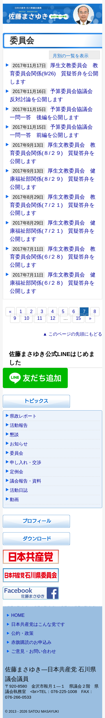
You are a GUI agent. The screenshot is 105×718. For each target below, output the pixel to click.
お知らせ (19, 443)
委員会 (16, 453)
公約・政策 (22, 633)
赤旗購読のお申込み (31, 642)
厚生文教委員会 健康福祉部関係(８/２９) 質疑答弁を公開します (52, 179)
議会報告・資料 (25, 481)
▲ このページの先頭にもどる (72, 334)
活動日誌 (19, 490)
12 (52, 318)
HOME (18, 615)
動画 (14, 499)
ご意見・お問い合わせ (33, 651)
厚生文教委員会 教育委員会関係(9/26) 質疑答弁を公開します (54, 73)
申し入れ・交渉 (25, 462)
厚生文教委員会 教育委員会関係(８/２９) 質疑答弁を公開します (52, 153)
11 (39, 318)
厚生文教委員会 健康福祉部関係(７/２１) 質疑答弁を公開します (52, 231)
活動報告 (19, 425)
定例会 (16, 471)
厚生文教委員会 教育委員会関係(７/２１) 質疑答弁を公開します (52, 205)
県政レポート (23, 416)
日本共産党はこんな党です (38, 624)
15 (78, 318)
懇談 (14, 434)
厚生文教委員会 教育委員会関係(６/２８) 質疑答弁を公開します (52, 257)
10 (26, 318)
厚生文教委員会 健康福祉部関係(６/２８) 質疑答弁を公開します (52, 283)
